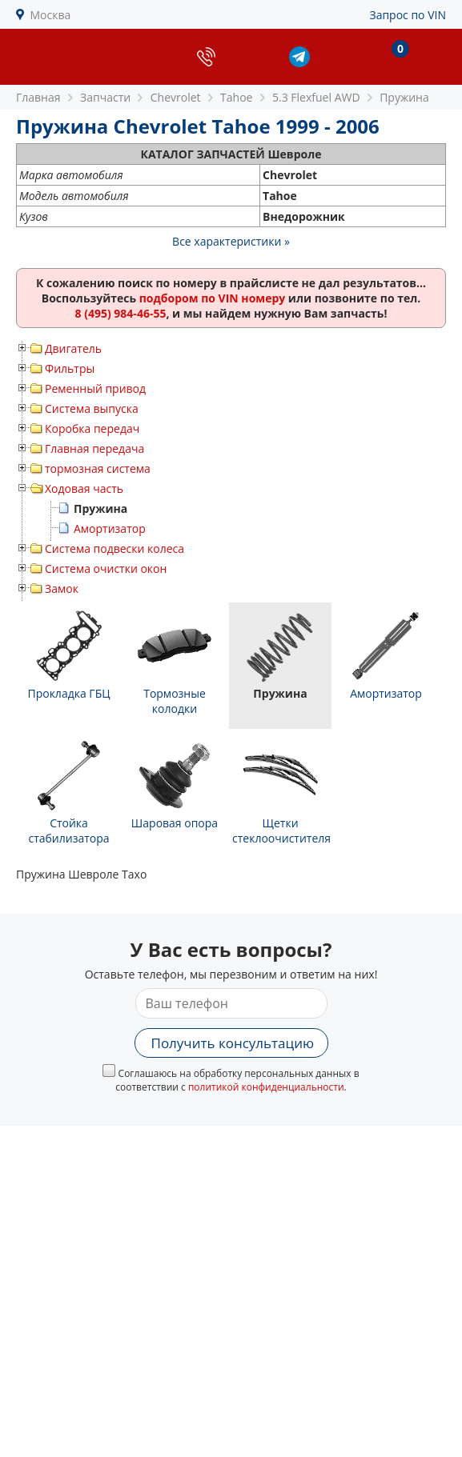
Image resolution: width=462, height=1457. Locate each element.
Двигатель (73, 348)
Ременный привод (95, 388)
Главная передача (94, 448)
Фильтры (69, 368)
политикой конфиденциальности (266, 1087)
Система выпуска (92, 408)
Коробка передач (92, 428)
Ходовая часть (84, 488)
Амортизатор (110, 528)
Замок (61, 588)
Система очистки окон (106, 568)
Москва (50, 14)
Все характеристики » (231, 241)
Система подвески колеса (114, 548)
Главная (38, 97)
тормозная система (98, 468)
